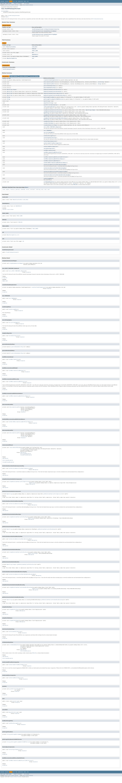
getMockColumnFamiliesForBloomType (52, 91)
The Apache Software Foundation (15, 776)
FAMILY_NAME (35, 50)
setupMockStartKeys (48, 121)
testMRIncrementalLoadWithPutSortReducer (54, 158)
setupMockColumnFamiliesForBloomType (53, 111)
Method (16, 775)
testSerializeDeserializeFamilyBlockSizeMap (55, 164)
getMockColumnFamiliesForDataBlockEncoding (54, 95)
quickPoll (46, 104)
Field (9, 775)
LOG (33, 52)
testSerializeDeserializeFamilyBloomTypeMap (55, 168)
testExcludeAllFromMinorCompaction (52, 143)
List (99, 81)
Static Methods (14, 76)
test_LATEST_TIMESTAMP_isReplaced (52, 126)
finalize (12, 189)
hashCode (23, 189)
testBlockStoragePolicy (49, 135)
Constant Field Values (7, 209)
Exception (28, 272)
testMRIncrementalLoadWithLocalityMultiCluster (55, 156)
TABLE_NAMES (35, 56)
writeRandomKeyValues (49, 181)
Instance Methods (23, 76)
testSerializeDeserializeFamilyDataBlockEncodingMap (57, 174)
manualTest (46, 102)
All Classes (26, 3)
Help (28, 1)
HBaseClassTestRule (11, 46)
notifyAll (32, 189)
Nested (5, 775)
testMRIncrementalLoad (49, 150)
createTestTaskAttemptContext (51, 79)
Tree (16, 1)
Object (7, 16)
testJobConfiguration (49, 148)
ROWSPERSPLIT (35, 54)
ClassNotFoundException (26, 454)
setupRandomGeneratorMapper (50, 125)
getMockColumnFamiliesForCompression (53, 93)
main (45, 101)
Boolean (55, 104)
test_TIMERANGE (47, 130)
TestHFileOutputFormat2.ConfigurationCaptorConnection (45, 29)
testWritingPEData (48, 178)
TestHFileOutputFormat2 (14, 15)
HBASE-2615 (5, 280)
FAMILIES (34, 48)
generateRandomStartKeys (50, 87)
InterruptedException (25, 453)
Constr (12, 775)
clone (3, 189)
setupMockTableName (48, 123)
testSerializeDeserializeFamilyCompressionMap (55, 171)
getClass (18, 189)
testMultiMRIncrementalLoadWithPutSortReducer (55, 162)
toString (38, 189)
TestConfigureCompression (50, 141)
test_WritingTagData (49, 132)
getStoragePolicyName (49, 97)
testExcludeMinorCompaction (50, 146)
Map (7, 89)
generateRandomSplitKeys (50, 85)
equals (7, 189)
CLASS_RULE (34, 46)
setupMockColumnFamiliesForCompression (53, 114)
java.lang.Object (4, 11)
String (102, 81)
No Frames (19, 3)
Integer (14, 89)
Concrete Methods (34, 76)
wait (42, 189)
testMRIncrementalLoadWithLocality (52, 152)
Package (7, 1)
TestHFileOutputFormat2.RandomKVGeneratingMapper (44, 31)
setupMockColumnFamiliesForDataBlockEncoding (55, 118)
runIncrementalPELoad (49, 106)
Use (14, 1)
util (33, 58)
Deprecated (20, 1)
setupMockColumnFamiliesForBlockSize (53, 109)
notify (27, 189)
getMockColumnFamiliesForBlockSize (52, 89)
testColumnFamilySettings (50, 137)
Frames (15, 3)
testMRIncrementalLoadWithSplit (51, 160)
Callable (51, 104)
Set (74, 183)
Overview (2, 1)
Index (25, 1)
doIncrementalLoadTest (49, 81)
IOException (23, 452)
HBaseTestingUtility (12, 58)
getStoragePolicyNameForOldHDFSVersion (53, 99)
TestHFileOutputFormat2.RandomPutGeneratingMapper (44, 34)
